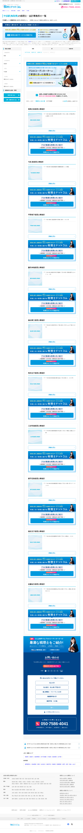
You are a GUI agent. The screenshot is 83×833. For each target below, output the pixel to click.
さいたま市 (33, 783)
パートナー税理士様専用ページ (34, 815)
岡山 (13, 795)
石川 (25, 786)
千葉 (38, 783)
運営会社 (64, 818)
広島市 (22, 795)
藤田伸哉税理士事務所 (36, 268)
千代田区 (29, 781)
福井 (30, 786)
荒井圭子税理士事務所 (36, 373)
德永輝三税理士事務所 (36, 320)
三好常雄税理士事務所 (36, 426)
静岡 (20, 789)
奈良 (39, 792)
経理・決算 (65, 764)
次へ (52, 707)
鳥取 (26, 795)
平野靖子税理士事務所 (36, 215)
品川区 (42, 781)
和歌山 (41, 792)
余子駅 (59, 756)
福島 (38, 778)
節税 (38, 764)
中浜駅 (49, 756)
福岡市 (16, 798)
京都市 (25, 792)
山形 (35, 778)
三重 (34, 789)
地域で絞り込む (11, 95)
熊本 (30, 798)
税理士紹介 (14, 810)
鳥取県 (29, 41)
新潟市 (21, 786)
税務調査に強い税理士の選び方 (67, 797)
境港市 (31, 756)
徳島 (34, 795)
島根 (29, 795)
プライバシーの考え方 (42, 818)
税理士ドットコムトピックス (47, 810)
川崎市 (21, 783)
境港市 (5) (33, 52)
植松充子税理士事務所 (36, 531)
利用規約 (34, 818)
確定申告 (49, 764)
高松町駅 (54, 756)
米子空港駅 (43, 756)
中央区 (33, 781)
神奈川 (13, 783)
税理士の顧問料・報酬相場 (66, 778)
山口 (32, 795)
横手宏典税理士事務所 (36, 479)
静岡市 (23, 789)
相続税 (54, 764)
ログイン (57, 1)
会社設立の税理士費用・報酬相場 (67, 782)
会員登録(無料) (66, 1)
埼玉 (29, 783)
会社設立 (43, 764)
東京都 (13, 781)
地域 (33, 48)
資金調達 (34, 764)
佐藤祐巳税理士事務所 (36, 584)
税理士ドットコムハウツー (64, 810)
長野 (16, 786)
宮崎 (39, 798)
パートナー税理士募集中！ (49, 815)
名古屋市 (17, 789)
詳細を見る (52, 131)
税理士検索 (23, 810)
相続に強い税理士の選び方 (66, 801)
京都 (22, 792)
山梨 (13, 786)
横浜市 (17, 783)
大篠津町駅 (37, 756)
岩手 (23, 778)
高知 (43, 795)
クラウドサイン (41, 830)
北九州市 (21, 798)
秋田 (33, 778)
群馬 (50, 783)
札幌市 (17, 778)
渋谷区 (24, 781)
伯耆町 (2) (39, 52)
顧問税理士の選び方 (64, 793)
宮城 (26, 778)
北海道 (13, 778)
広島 (20, 795)
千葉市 (41, 783)
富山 (28, 786)
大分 (37, 798)
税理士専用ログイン (75, 1)
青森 (20, 778)
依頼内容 (71, 48)
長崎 (27, 798)
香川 (37, 795)
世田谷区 (38, 781)
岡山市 (16, 795)
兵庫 (29, 792)
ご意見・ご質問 (20, 818)
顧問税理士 (27, 764)
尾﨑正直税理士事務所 (36, 109)
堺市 (20, 792)
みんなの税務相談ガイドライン (54, 818)
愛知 (13, 789)
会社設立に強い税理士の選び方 (67, 799)
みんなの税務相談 (32, 810)
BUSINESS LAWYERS (49, 830)
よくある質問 (27, 818)
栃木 (48, 783)
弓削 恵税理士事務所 (35, 162)
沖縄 (46, 798)
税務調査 (59, 764)
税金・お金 (72, 764)
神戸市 (32, 792)
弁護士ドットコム (33, 830)
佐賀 (24, 798)
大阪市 (16, 792)
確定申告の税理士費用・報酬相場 (67, 786)
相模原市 (26, 783)
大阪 (13, 792)
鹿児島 (42, 798)
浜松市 (27, 789)
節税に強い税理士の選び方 (66, 803)
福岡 (13, 798)
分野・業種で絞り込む (11, 99)
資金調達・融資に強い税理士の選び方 (68, 795)
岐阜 (31, 789)
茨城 (45, 783)
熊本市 (33, 798)
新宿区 (20, 781)
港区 (17, 781)
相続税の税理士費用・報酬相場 (67, 784)
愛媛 (40, 795)
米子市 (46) (27, 52)
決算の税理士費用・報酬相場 (66, 780)
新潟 (18, 786)
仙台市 (29, 778)
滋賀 (36, 792)
